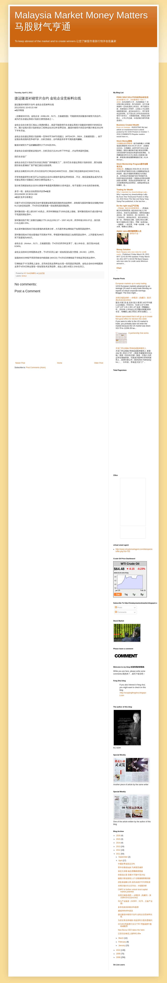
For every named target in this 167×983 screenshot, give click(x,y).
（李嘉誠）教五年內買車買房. (128, 208)
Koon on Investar (123, 127)
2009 (118, 954)
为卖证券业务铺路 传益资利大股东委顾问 (135, 920)
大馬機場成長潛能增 (125, 143)
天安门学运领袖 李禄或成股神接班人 (131, 348)
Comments (120, 612)
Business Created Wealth (128, 125)
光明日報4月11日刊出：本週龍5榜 (132, 886)
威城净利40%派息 (125, 911)
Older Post (98, 363)
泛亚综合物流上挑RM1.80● (129, 933)
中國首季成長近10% (126, 864)
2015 (118, 839)
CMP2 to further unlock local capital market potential (133, 890)
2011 (118, 854)
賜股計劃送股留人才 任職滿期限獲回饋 (134, 878)
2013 (118, 846)
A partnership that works (138, 333)
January (122, 945)
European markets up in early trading (131, 283)
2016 (118, 835)
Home (59, 363)
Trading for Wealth (125, 190)
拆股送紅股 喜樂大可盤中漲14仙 (131, 875)
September (123, 857)
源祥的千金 (134, 233)
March (121, 938)
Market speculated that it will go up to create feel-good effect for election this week (134, 317)
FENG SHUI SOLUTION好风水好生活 (132, 97)
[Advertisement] (139, 398)
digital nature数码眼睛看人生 (129, 231)
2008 (118, 957)
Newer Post (20, 363)
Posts (118, 607)
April (120, 860)
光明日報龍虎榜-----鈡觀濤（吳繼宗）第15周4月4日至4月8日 (134, 896)
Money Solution (123, 249)
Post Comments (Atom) (36, 367)
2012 (118, 850)
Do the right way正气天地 (128, 206)
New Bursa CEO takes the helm (131, 930)
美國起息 (120, 169)
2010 (118, 950)
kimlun (24, 276)
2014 (118, 843)
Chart (119, 268)
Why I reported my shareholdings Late (132, 192)
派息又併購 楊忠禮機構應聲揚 (130, 871)
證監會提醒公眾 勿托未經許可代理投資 (134, 882)
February (122, 942)
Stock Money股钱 (124, 141)
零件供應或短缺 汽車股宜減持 (130, 867)
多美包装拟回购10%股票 (128, 907)
